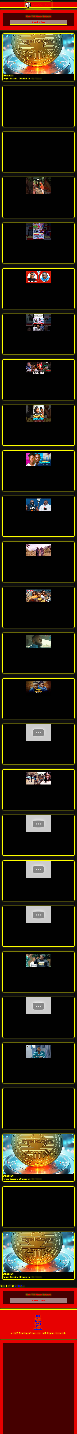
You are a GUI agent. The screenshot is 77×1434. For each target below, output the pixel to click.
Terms (38, 1321)
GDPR (38, 1326)
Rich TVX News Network (38, 16)
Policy (37, 1323)
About (38, 1318)
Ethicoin (8, 75)
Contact (38, 1328)
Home (38, 1316)
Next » (21, 1285)
